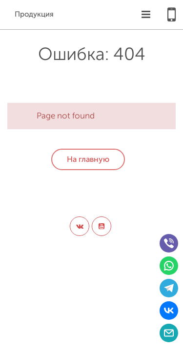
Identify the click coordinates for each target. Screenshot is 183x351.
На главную (88, 159)
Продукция (34, 14)
